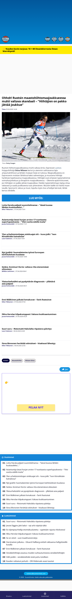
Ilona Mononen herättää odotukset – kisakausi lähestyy (28, 343)
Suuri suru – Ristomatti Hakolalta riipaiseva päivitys (27, 328)
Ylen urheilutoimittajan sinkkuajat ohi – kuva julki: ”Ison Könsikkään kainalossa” (29, 235)
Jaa (65, 369)
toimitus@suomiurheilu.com (36, 574)
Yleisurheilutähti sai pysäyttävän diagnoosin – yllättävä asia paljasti (28, 282)
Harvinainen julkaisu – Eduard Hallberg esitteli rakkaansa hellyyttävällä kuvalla (36, 543)
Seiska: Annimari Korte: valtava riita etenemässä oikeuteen (25, 268)
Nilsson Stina (30, 360)
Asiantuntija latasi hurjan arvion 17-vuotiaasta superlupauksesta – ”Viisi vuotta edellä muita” (24, 220)
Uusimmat (9, 457)
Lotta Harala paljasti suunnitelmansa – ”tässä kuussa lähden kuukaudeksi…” (27, 206)
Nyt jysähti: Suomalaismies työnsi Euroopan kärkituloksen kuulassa (23, 253)
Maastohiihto (17, 360)
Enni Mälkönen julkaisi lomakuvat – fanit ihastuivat (26, 299)
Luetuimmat (10, 515)
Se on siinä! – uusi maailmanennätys (21, 538)
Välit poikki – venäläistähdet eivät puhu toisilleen (27, 557)
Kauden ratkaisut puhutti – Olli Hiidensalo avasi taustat (30, 561)
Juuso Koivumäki (8, 224)
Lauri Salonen (7, 238)
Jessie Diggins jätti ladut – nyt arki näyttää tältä (26, 525)
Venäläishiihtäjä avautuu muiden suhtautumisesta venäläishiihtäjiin (35, 553)
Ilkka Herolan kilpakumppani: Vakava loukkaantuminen (29, 314)
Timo (4, 109)
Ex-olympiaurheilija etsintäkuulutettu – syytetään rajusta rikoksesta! (35, 529)
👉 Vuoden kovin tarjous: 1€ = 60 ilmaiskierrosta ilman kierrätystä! (30, 49)
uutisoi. (58, 168)
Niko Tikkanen (7, 209)
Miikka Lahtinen (8, 271)
